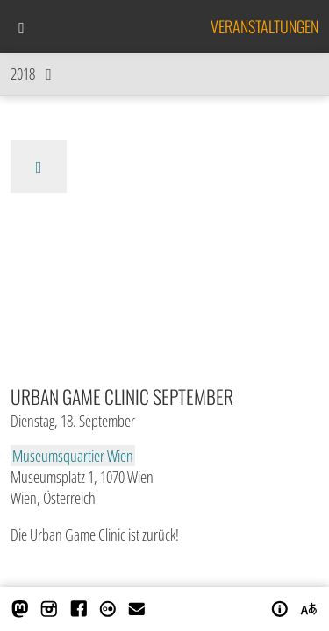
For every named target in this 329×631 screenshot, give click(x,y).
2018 (35, 73)
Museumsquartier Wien (72, 455)
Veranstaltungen (264, 26)
